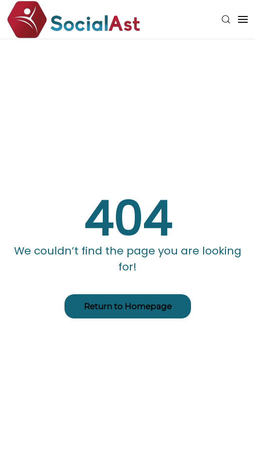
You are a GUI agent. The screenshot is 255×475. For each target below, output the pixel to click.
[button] (226, 19)
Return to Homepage (128, 306)
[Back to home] (74, 19)
